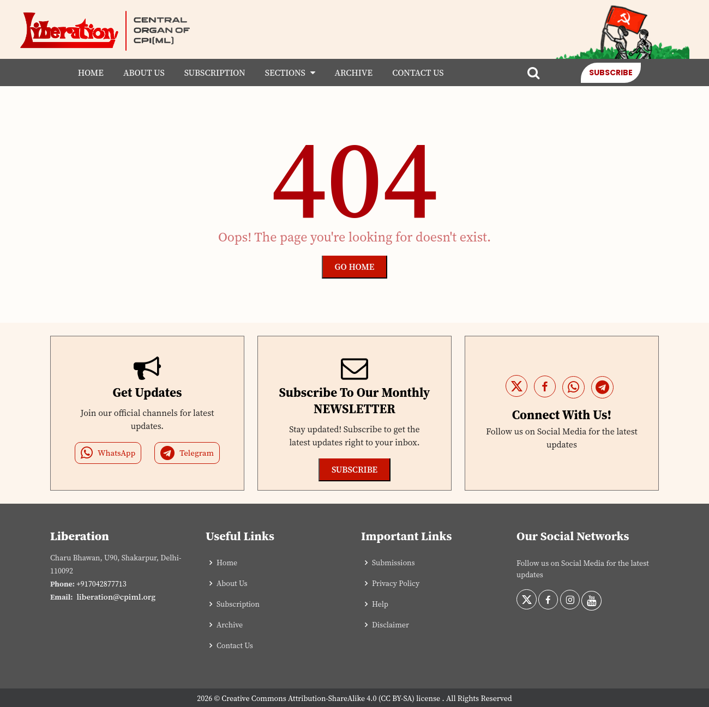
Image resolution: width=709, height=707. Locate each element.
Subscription (214, 72)
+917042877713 (101, 583)
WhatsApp (108, 453)
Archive (354, 72)
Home (91, 72)
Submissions (393, 562)
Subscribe (611, 72)
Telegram (187, 453)
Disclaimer (390, 625)
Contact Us (417, 72)
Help (380, 604)
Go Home (355, 267)
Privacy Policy (395, 583)
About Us (144, 72)
